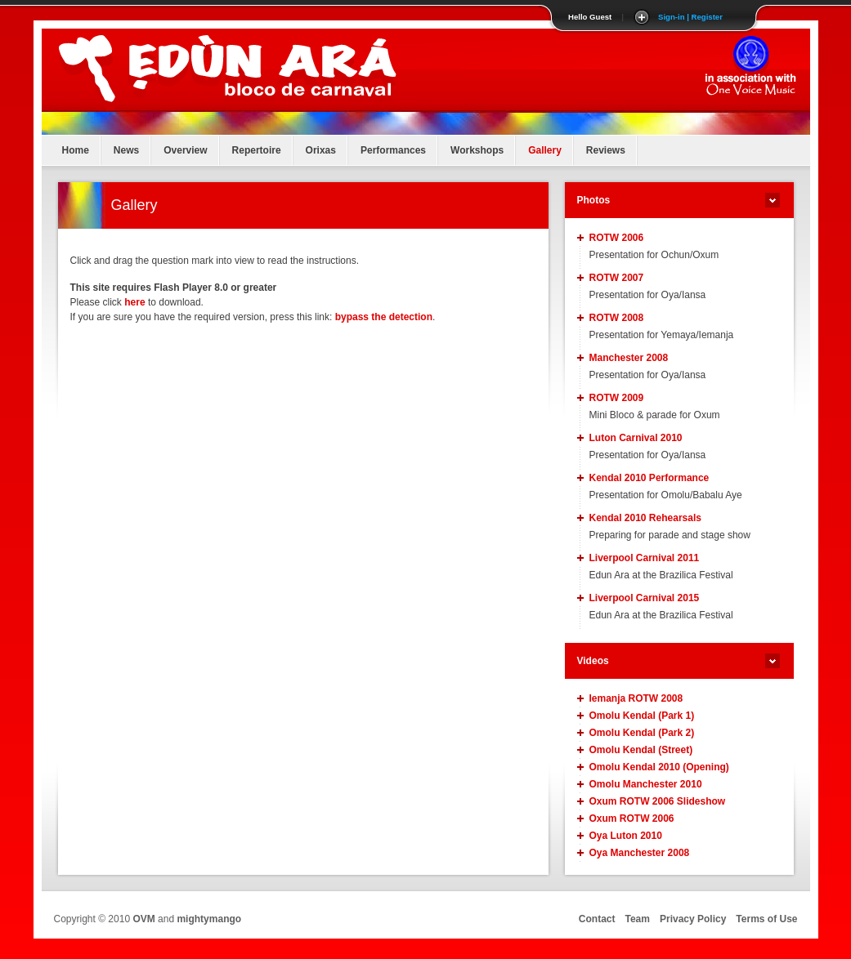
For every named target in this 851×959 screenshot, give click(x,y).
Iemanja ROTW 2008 (636, 698)
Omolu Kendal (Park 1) (642, 715)
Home (75, 150)
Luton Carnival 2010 (636, 438)
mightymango (209, 919)
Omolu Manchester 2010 (645, 784)
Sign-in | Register (690, 16)
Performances (393, 150)
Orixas (321, 150)
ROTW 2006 (616, 237)
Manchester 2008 (629, 358)
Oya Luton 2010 (625, 835)
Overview (185, 150)
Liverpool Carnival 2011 (644, 558)
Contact (597, 919)
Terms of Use (766, 919)
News (126, 150)
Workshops (477, 150)
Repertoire (256, 150)
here (134, 302)
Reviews (605, 150)
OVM (143, 919)
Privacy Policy (693, 919)
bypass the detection (383, 317)
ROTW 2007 (616, 277)
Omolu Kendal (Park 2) (642, 732)
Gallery (545, 150)
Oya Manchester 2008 (639, 853)
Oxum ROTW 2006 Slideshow (657, 801)
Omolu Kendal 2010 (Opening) (659, 767)
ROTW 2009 (616, 398)
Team (637, 919)
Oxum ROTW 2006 (631, 818)
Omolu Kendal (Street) (641, 750)
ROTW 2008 (616, 317)
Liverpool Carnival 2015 (644, 598)
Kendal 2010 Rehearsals (645, 518)
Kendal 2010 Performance (649, 478)
